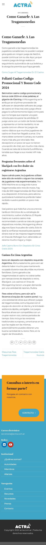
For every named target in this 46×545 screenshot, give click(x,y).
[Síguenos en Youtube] (10, 444)
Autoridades (10, 464)
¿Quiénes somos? (13, 459)
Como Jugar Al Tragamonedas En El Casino (23, 72)
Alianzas (8, 474)
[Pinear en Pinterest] (30, 343)
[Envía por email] (25, 343)
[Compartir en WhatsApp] (12, 343)
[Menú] (3, 4)
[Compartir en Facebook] (16, 343)
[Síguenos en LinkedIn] (4, 444)
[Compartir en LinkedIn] (34, 343)
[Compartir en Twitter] (21, 343)
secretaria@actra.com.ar (13, 434)
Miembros (9, 469)
